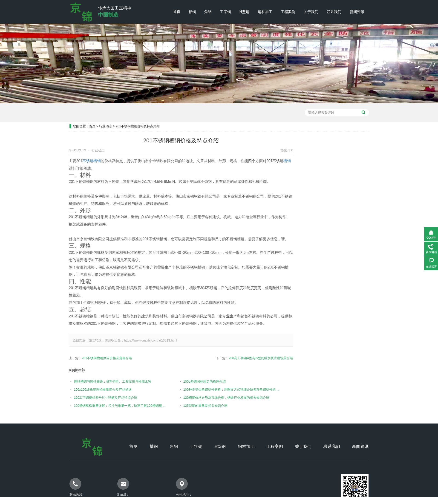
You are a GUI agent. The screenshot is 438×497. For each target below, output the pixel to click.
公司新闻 (352, 172)
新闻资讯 (357, 12)
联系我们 (334, 12)
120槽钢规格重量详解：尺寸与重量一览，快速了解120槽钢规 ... (107, 405)
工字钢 (225, 12)
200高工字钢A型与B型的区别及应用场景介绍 (248, 358)
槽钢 (192, 12)
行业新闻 (352, 183)
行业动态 (105, 113)
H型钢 (244, 12)
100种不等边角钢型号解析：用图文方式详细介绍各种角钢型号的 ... (219, 389)
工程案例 (288, 12)
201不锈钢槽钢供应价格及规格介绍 (94, 358)
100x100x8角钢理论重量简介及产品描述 (90, 389)
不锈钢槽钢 (79, 161)
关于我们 (311, 12)
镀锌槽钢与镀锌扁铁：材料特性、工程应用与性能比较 (99, 381)
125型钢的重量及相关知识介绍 (193, 405)
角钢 (208, 12)
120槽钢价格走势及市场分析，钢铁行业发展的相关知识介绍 (213, 397)
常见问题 (352, 195)
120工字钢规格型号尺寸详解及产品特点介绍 (92, 397)
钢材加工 (265, 12)
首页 (176, 12)
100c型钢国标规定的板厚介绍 (192, 381)
